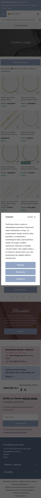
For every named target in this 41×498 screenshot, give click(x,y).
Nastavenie (20, 272)
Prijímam (20, 265)
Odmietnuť (20, 279)
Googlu (16, 243)
